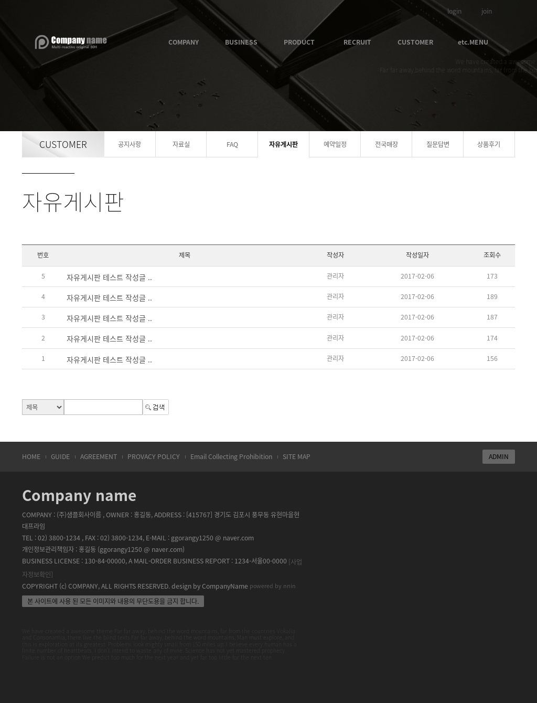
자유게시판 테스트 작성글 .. (109, 277)
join (486, 11)
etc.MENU (473, 42)
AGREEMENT (98, 456)
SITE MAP (296, 456)
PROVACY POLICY (153, 456)
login (454, 11)
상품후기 (488, 144)
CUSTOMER (415, 42)
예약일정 (335, 144)
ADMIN (499, 456)
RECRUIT (357, 42)
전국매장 (386, 144)
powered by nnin (273, 586)
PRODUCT (299, 42)
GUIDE (60, 456)
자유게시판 (283, 144)
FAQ (232, 144)
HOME (31, 456)
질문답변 (437, 144)
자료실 (181, 144)
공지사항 (129, 144)
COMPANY (183, 42)
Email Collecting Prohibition (231, 456)
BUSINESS (241, 42)
